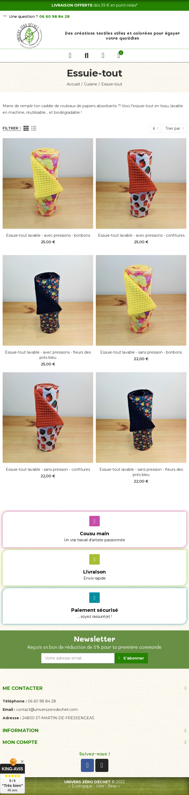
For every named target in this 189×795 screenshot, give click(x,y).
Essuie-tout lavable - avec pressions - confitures (141, 235)
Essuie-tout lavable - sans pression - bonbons (141, 352)
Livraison (94, 572)
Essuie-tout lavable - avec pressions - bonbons (48, 235)
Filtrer (10, 128)
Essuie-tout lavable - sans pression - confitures (48, 469)
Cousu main (94, 534)
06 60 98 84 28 (54, 16)
